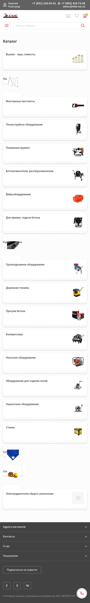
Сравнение (68, 16)
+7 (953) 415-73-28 (73, 3)
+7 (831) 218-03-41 (44, 3)
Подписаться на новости (22, 569)
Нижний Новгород (14, 5)
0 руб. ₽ (85, 16)
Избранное (77, 16)
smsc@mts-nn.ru (74, 6)
